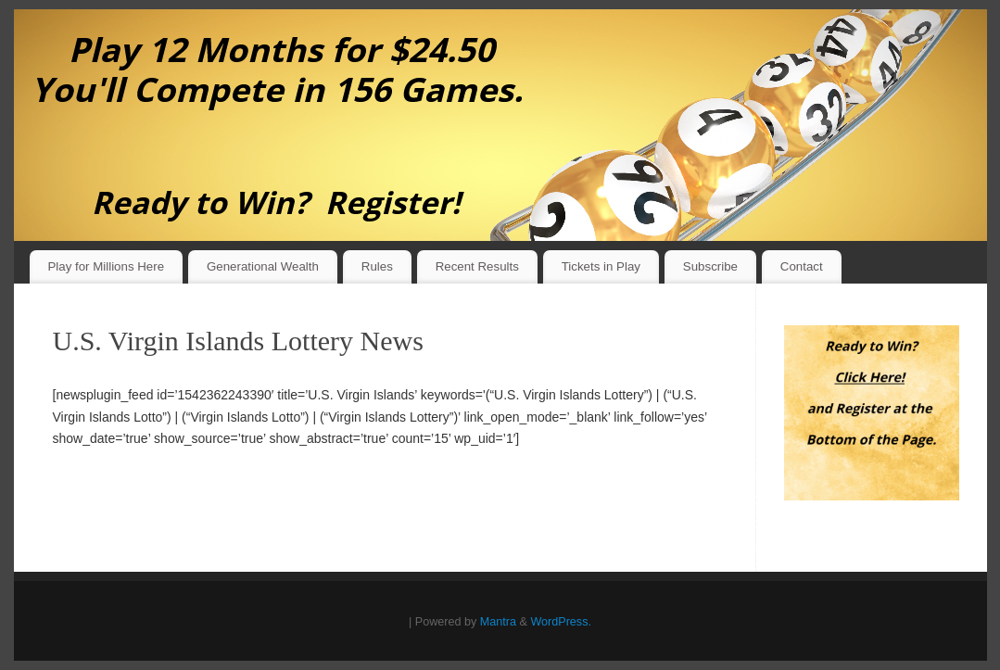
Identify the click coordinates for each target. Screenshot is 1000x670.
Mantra (498, 621)
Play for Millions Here (105, 266)
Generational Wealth (263, 266)
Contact (801, 266)
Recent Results (477, 266)
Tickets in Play (601, 266)
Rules (377, 266)
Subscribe (710, 266)
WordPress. (560, 621)
